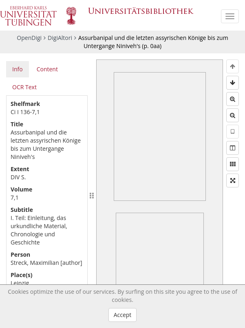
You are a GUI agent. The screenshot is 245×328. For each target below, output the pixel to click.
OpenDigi (29, 38)
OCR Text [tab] (24, 87)
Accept (123, 315)
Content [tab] (47, 69)
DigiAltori (60, 38)
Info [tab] (17, 69)
